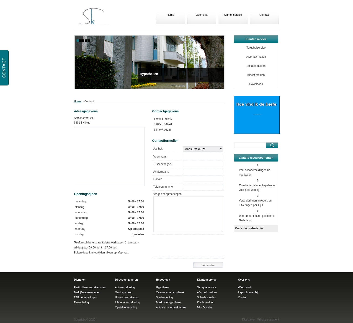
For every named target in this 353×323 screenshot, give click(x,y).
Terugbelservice (255, 47)
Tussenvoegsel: (163, 164)
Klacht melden (256, 75)
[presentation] (190, 247)
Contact (264, 14)
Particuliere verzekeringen (90, 287)
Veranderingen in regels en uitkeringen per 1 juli (255, 203)
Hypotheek (162, 287)
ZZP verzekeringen (85, 297)
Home (170, 14)
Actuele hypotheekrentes (171, 307)
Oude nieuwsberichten (250, 228)
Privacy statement (268, 319)
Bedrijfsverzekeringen (87, 292)
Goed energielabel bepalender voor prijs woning (257, 187)
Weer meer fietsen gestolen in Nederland (257, 218)
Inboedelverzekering (127, 302)
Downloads (256, 84)
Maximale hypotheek (168, 302)
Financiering (81, 302)
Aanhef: (158, 148)
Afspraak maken (256, 56)
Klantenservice (233, 14)
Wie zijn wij (245, 287)
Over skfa (201, 14)
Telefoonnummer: (164, 186)
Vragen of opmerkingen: (168, 194)
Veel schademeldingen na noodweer (254, 172)
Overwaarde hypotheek (170, 292)
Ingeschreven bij (248, 292)
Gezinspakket (123, 292)
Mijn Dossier (204, 307)
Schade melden (256, 65)
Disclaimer (248, 319)
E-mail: (157, 179)
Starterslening (164, 297)
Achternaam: (161, 171)
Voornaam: (160, 156)
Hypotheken (149, 74)
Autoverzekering (125, 287)
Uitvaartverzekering (127, 297)
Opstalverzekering (126, 307)
